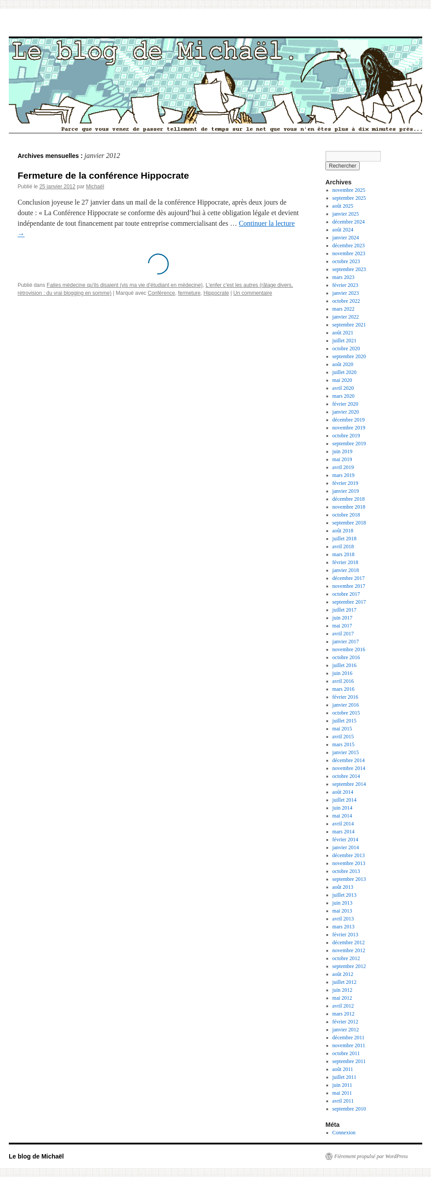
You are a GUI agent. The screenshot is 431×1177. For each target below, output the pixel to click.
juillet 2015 (344, 721)
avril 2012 (343, 1006)
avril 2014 (343, 824)
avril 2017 (343, 634)
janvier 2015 (345, 752)
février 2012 (345, 1022)
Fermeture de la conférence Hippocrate (103, 175)
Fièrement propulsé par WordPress (371, 1156)
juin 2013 (342, 903)
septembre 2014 (349, 784)
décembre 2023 (348, 245)
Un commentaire (253, 293)
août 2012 (343, 974)
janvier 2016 (345, 705)
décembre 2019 (348, 420)
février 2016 (345, 697)
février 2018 (345, 562)
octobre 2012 (346, 958)
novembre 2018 (348, 507)
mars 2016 (343, 689)
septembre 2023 (349, 269)
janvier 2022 (345, 317)
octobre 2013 (346, 871)
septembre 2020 (349, 356)
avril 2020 (343, 388)
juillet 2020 (344, 372)
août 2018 (343, 531)
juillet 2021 (344, 340)
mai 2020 (342, 380)
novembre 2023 (348, 253)
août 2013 (343, 887)
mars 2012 (343, 1014)
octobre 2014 (346, 776)
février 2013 (345, 934)
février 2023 (345, 285)
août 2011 (342, 1069)
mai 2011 (342, 1093)
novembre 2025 (348, 190)
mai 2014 (342, 816)
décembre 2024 (348, 222)
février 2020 (345, 404)
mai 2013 (342, 911)
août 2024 (343, 230)
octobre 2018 (346, 515)
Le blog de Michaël (36, 1156)
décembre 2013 (348, 855)
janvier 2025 (345, 214)
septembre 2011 (349, 1061)
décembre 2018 (348, 499)
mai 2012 (342, 998)
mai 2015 (342, 729)
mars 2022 (343, 309)
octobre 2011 (346, 1053)
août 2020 (343, 364)
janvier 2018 (345, 570)
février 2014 (345, 839)
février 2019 (345, 483)
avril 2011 (343, 1101)
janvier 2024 (345, 238)
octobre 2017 (346, 594)
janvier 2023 (345, 293)
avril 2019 (343, 467)
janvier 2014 (345, 847)
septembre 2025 (349, 198)
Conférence (161, 293)
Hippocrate (216, 293)
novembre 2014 (348, 768)
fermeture (189, 293)
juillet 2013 (344, 895)
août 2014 (343, 792)
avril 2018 (343, 546)
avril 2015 (343, 736)
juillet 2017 (344, 610)
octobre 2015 (346, 713)
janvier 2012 (345, 1030)
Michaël (95, 186)
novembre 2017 (348, 586)
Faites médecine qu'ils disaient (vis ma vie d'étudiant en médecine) (125, 285)
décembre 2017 (348, 578)
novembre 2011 (348, 1045)
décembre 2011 (348, 1037)
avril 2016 (343, 681)
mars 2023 (343, 277)
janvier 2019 (345, 491)
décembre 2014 (348, 760)
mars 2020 (343, 396)
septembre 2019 (349, 443)
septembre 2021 (349, 325)
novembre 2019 (348, 428)
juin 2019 (342, 451)
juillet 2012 (344, 982)
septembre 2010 (349, 1109)
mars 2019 (343, 475)
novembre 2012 (348, 950)
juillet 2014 (344, 800)
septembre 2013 (349, 879)
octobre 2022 (346, 301)
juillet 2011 (344, 1077)
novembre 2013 (348, 863)
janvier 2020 (345, 412)
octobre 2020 (346, 348)
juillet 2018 (344, 538)
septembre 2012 (349, 966)
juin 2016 (342, 673)
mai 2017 (342, 626)
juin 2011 (342, 1085)
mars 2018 (343, 554)
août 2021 (343, 333)
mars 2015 (343, 744)
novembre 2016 (348, 649)
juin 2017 (342, 618)
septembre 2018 (349, 523)
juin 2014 (342, 808)
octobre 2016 (346, 657)
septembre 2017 (349, 602)
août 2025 (343, 206)
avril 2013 (343, 919)
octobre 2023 (346, 261)
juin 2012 (342, 990)
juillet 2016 (344, 665)
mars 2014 (343, 832)
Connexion (344, 1132)
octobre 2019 (346, 436)
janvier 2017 (345, 641)
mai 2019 (342, 459)
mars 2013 (343, 927)
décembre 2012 (348, 942)
